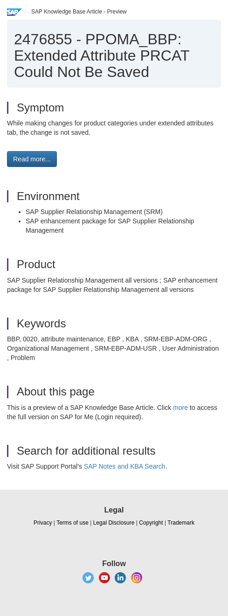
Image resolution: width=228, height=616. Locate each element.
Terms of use (72, 522)
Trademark (180, 522)
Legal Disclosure (114, 522)
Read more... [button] (32, 159)
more (180, 407)
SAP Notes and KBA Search (125, 466)
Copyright (151, 522)
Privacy (43, 522)
